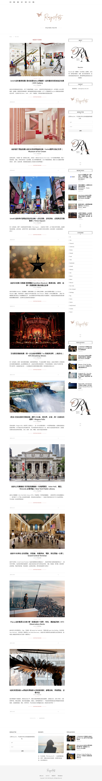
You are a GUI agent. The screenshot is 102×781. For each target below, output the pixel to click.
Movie (70, 277)
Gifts (70, 261)
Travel (70, 313)
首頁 (10, 2)
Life (70, 274)
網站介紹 (41, 772)
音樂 (26, 2)
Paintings (71, 294)
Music (70, 280)
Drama (71, 251)
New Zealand (72, 290)
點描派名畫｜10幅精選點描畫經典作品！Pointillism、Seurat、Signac (85, 207)
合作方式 (47, 772)
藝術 (18, 2)
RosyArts (39, 85)
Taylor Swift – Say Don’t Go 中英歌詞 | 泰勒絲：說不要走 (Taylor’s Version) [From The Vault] (85, 389)
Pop (70, 297)
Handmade (71, 264)
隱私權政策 (60, 772)
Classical (71, 245)
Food (70, 258)
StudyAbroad (72, 307)
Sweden (71, 310)
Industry (71, 271)
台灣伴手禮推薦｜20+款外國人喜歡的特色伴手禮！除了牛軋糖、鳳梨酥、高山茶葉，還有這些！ (85, 217)
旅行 (22, 2)
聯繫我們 (53, 772)
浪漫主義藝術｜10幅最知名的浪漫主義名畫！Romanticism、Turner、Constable (85, 188)
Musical (71, 284)
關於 (14, 2)
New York (71, 287)
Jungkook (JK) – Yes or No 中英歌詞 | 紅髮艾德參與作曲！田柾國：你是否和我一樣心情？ (85, 378)
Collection (71, 248)
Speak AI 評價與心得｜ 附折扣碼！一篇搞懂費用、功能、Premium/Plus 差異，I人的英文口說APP (85, 177)
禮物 (33, 2)
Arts (70, 241)
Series (70, 300)
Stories (71, 303)
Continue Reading (37, 96)
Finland (71, 254)
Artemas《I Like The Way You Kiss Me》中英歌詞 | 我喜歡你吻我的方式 (85, 368)
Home (11, 36)
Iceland (71, 267)
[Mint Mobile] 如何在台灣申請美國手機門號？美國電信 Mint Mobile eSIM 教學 (85, 197)
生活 (29, 2)
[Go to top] (51, 779)
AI (70, 238)
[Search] (91, 2)
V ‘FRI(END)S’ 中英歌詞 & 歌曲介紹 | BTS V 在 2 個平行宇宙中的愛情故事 (85, 350)
